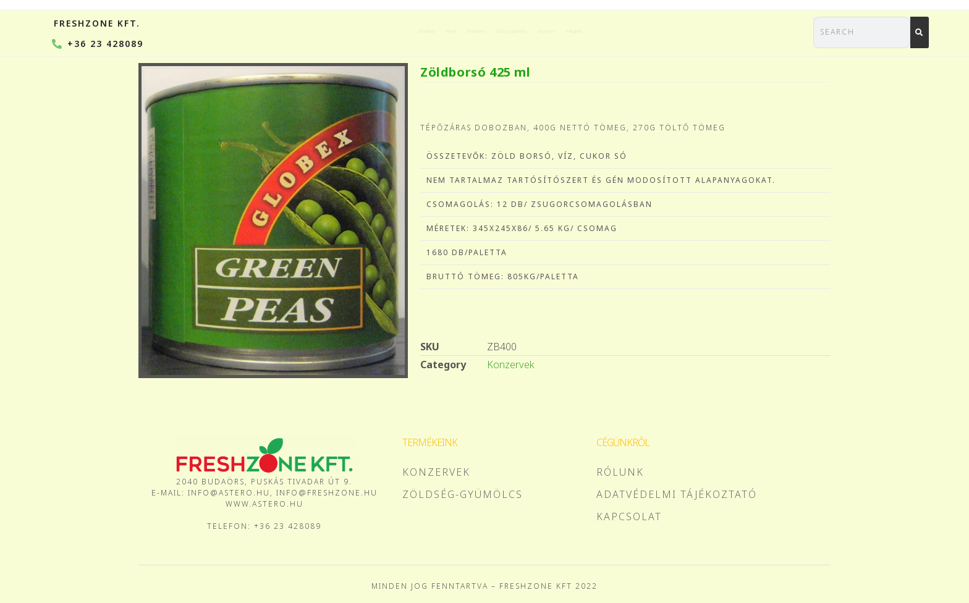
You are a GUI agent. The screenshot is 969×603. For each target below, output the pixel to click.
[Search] (919, 32)
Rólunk (363, 30)
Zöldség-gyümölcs (532, 30)
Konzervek (434, 30)
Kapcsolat (629, 30)
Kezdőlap (295, 30)
